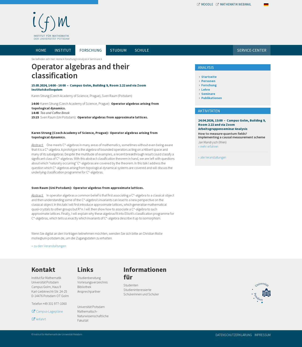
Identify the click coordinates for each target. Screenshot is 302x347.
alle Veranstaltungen (213, 157)
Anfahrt (41, 319)
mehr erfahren (209, 146)
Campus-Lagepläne (49, 311)
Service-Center (251, 50)
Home (41, 50)
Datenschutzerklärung (234, 335)
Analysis (82, 59)
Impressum (263, 335)
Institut (63, 50)
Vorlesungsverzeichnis (92, 282)
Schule (142, 50)
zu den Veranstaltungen (50, 246)
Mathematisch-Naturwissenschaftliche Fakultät (93, 315)
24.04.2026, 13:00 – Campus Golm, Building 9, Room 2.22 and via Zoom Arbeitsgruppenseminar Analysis (232, 124)
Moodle (205, 4)
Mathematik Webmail (233, 4)
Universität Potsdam (91, 307)
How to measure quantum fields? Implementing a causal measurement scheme (231, 135)
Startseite (209, 77)
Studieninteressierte (137, 290)
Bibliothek (84, 287)
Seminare (95, 59)
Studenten (131, 285)
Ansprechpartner (88, 291)
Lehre (205, 90)
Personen (208, 81)
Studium (118, 50)
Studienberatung (89, 278)
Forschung (90, 50)
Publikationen (211, 98)
